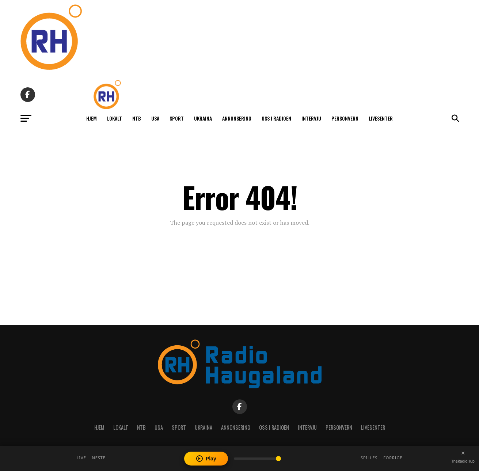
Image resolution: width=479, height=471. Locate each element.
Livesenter (381, 118)
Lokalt (114, 118)
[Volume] (257, 458)
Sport (177, 118)
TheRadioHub (463, 461)
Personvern (344, 118)
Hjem (91, 118)
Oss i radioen (276, 118)
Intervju (311, 118)
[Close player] (463, 453)
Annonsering (236, 118)
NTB (136, 118)
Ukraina (203, 118)
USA (155, 118)
